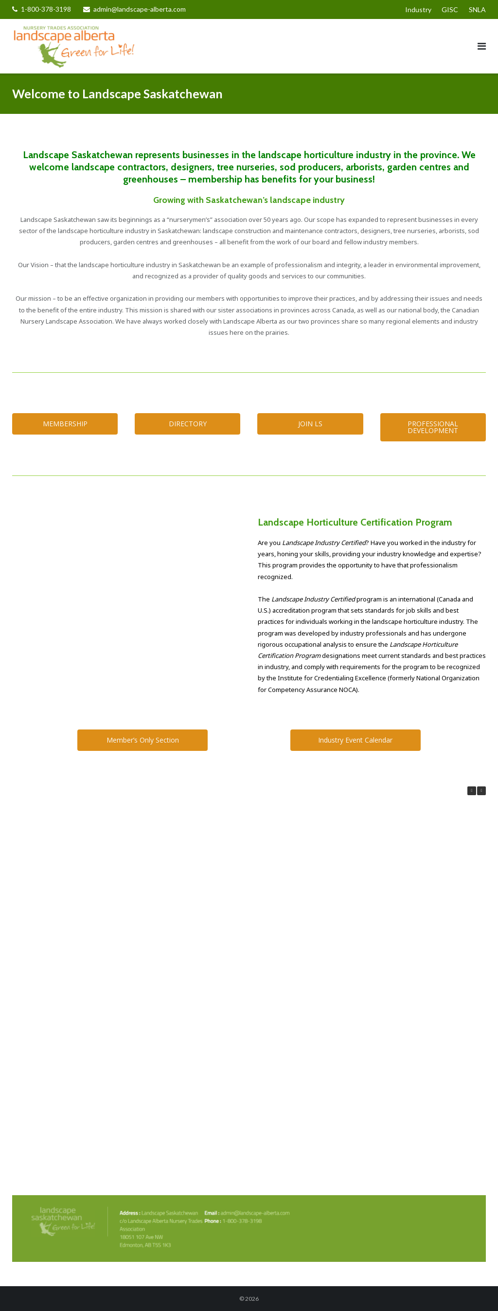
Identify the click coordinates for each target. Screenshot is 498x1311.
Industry (418, 9)
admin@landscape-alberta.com (139, 9)
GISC (450, 9)
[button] (481, 790)
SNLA (477, 9)
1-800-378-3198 (46, 9)
